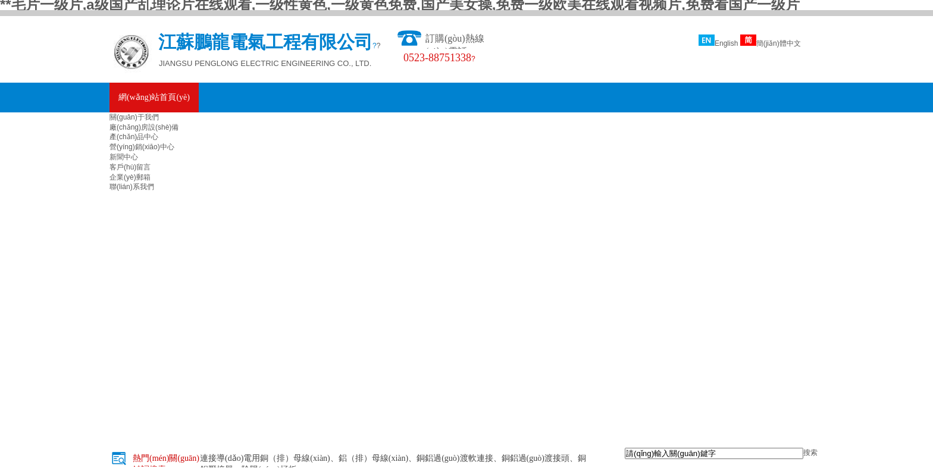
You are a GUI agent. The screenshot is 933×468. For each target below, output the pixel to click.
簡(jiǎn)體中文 (770, 43)
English (718, 43)
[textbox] (714, 453)
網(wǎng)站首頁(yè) (154, 97)
